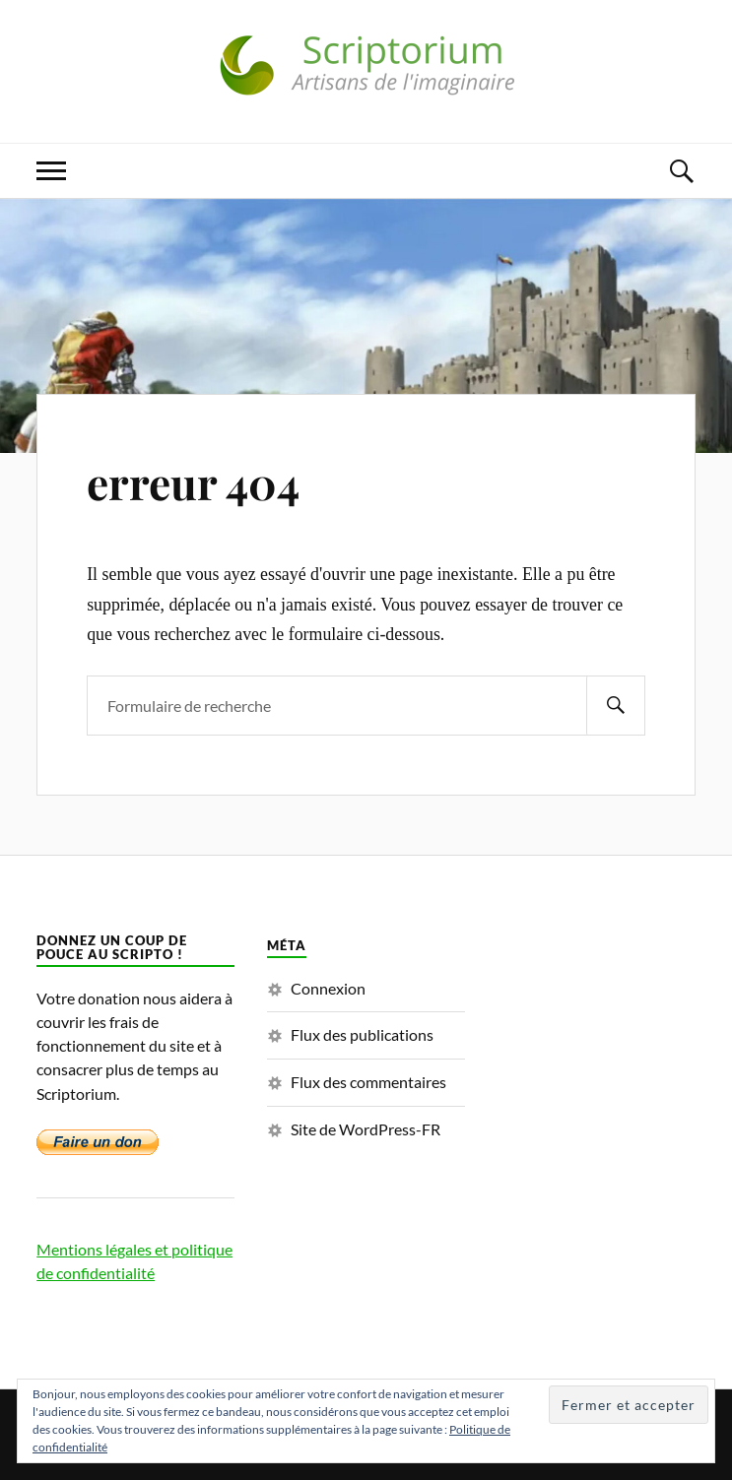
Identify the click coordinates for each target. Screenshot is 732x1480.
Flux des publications (362, 1034)
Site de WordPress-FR (365, 1129)
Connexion (328, 988)
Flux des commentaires (368, 1081)
